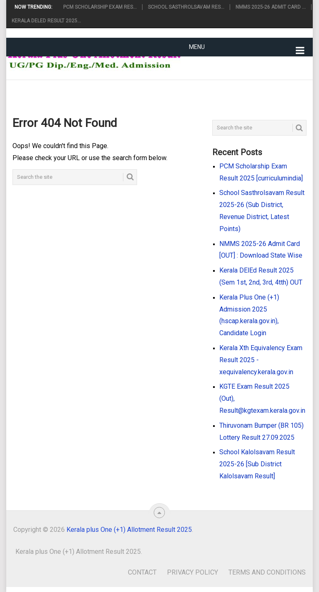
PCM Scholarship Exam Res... (100, 7)
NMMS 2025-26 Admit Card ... (271, 7)
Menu (197, 47)
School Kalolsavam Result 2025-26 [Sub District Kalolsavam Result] (257, 464)
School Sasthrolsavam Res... (186, 7)
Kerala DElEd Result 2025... (46, 21)
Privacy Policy (192, 572)
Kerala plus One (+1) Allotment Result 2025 (129, 530)
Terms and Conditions (267, 572)
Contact (142, 572)
